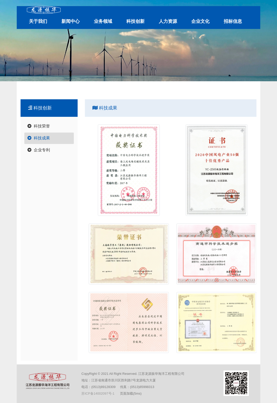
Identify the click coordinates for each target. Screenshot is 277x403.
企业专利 (38, 150)
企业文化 (200, 21)
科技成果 (114, 89)
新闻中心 (70, 21)
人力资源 (168, 21)
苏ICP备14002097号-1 (97, 393)
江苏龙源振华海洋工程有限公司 (56, 89)
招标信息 (233, 21)
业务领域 (103, 21)
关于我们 (38, 21)
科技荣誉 (38, 126)
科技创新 (135, 21)
